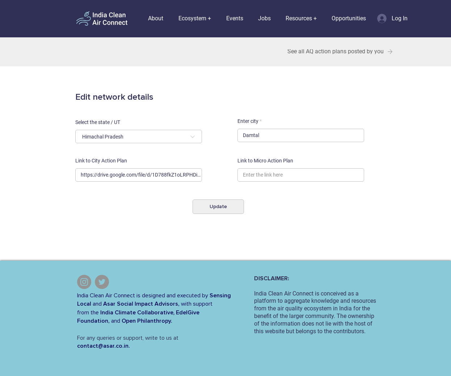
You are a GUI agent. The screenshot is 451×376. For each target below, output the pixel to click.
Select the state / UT (97, 122)
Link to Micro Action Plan (265, 160)
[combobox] (138, 136)
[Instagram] (84, 282)
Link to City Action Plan (101, 160)
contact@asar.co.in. (103, 346)
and (97, 303)
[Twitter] (102, 282)
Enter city (247, 121)
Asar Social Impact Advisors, (141, 303)
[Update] (218, 206)
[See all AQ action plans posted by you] (340, 52)
